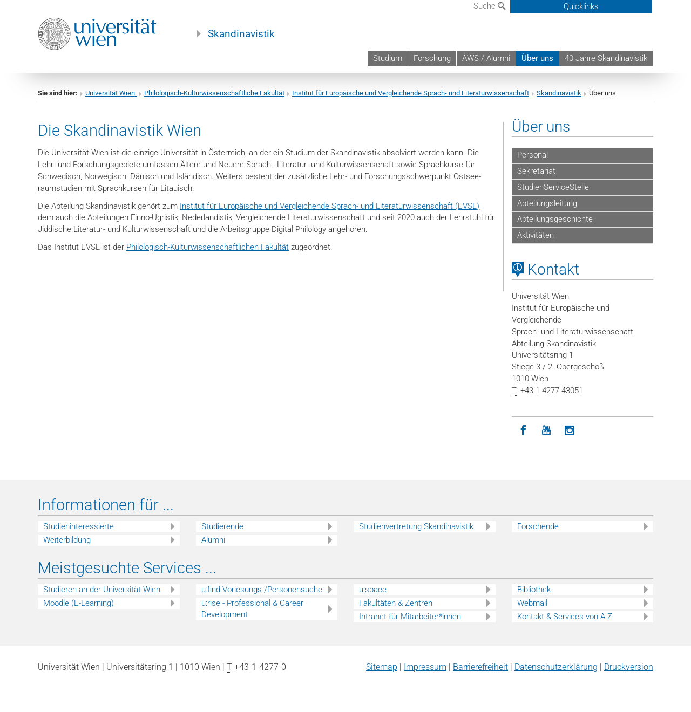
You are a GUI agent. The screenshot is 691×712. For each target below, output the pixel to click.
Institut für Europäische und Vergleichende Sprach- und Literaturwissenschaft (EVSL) (329, 206)
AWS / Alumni (486, 58)
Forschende (538, 526)
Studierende (222, 526)
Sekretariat (536, 171)
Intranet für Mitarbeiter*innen (410, 616)
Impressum (425, 667)
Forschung (432, 58)
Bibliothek (534, 589)
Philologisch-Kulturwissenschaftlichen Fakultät (207, 247)
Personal (532, 155)
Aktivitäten (535, 235)
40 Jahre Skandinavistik (606, 58)
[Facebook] (523, 430)
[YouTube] (546, 430)
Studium (387, 58)
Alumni (213, 540)
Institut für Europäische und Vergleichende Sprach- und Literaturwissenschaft (410, 93)
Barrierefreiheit (480, 667)
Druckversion (628, 667)
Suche (489, 6)
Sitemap (381, 667)
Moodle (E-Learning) (78, 603)
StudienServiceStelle (553, 187)
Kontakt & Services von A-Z (564, 616)
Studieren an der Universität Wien (101, 589)
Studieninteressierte (78, 526)
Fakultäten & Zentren (395, 603)
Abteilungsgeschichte (555, 219)
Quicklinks (581, 6)
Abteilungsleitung (547, 203)
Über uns (537, 58)
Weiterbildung (67, 540)
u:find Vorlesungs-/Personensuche (261, 589)
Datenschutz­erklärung (556, 667)
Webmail (532, 603)
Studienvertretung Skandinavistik (416, 526)
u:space (373, 589)
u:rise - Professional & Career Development (252, 608)
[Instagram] (569, 430)
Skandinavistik (241, 34)
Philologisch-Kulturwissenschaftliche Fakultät (214, 93)
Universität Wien (111, 93)
